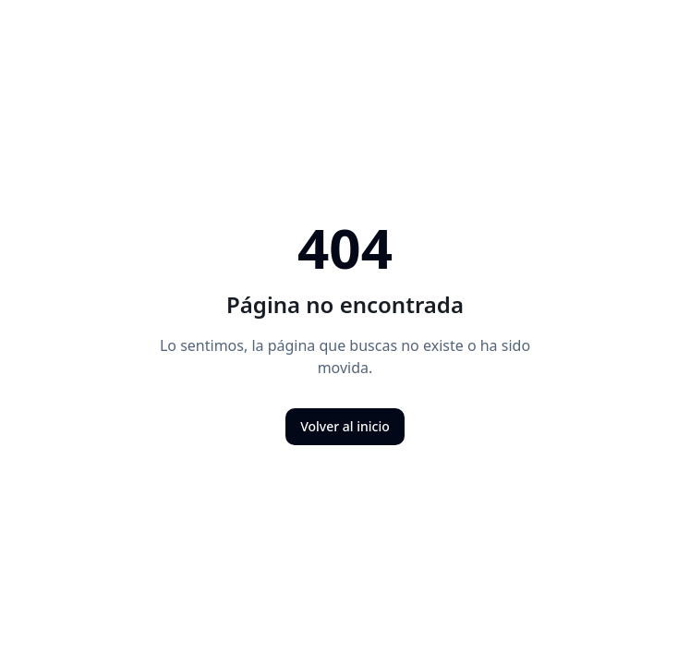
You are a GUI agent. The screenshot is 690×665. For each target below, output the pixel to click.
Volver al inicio (345, 426)
